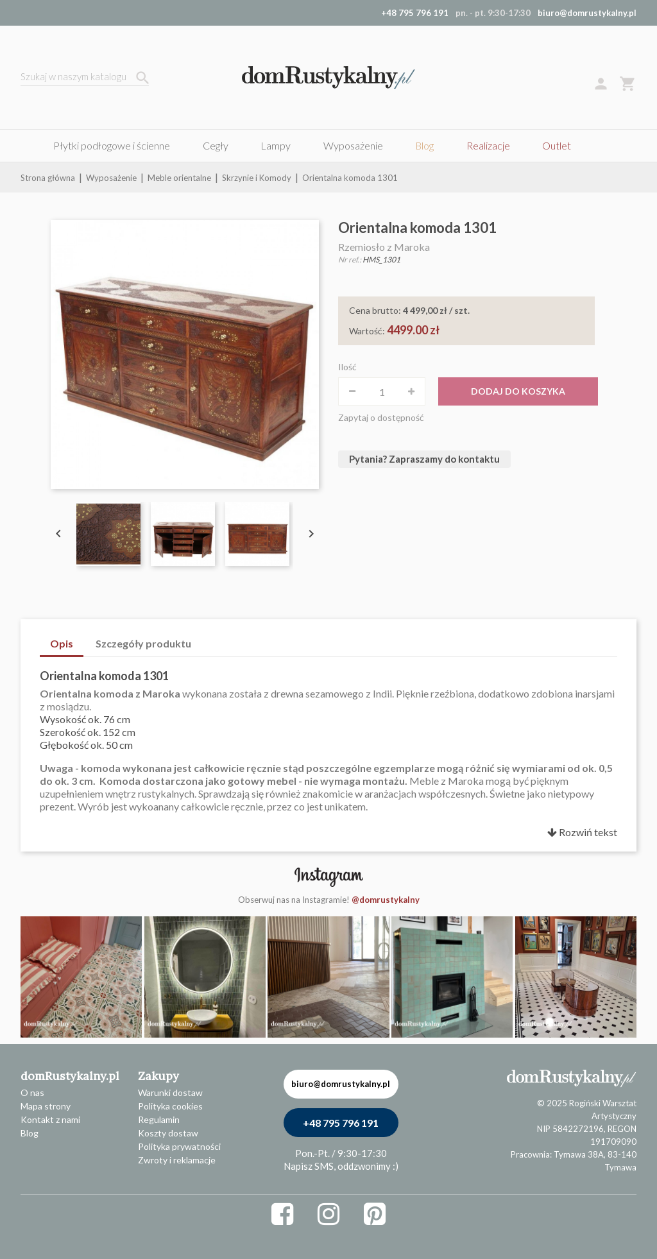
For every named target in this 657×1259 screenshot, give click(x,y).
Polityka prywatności (179, 1146)
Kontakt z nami (50, 1119)
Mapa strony (46, 1106)
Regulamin (159, 1119)
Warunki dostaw (170, 1092)
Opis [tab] (61, 643)
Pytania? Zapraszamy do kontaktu (424, 459)
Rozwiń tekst (582, 832)
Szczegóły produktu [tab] (143, 643)
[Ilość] (382, 391)
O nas (32, 1092)
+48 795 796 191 (341, 1123)
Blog (29, 1132)
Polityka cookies (170, 1106)
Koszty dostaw (168, 1132)
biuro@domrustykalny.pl (587, 13)
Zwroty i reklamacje (177, 1159)
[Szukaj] (85, 78)
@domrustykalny (386, 900)
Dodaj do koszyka (518, 391)
